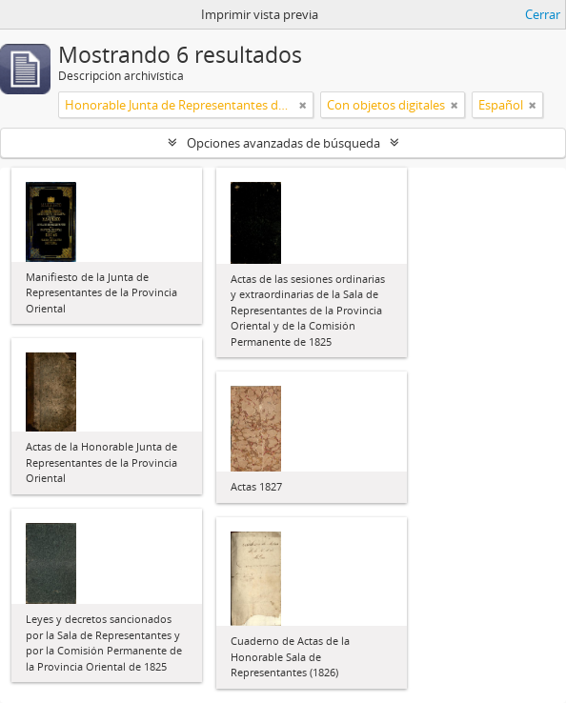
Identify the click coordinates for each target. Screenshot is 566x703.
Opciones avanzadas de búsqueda (283, 142)
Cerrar (542, 14)
